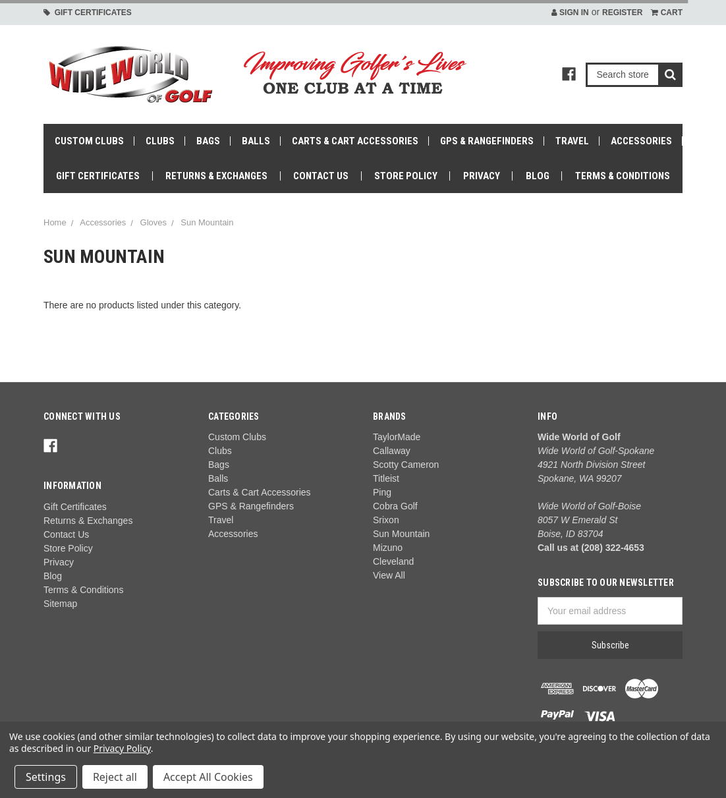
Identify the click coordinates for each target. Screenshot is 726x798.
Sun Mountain (207, 222)
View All (389, 575)
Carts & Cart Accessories (355, 141)
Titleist (386, 478)
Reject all (115, 777)
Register (622, 12)
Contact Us (321, 176)
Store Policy (405, 176)
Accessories (641, 141)
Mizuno (388, 547)
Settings (46, 777)
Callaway (391, 450)
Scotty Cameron (406, 464)
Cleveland (393, 561)
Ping (382, 492)
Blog (537, 176)
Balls (256, 141)
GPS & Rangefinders (487, 141)
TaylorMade (396, 437)
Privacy (481, 176)
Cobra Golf (395, 506)
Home (55, 222)
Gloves (153, 222)
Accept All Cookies (208, 777)
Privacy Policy (122, 748)
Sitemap (60, 603)
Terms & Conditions (622, 176)
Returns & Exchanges (216, 176)
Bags (208, 141)
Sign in (570, 12)
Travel (572, 141)
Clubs (160, 141)
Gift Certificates (87, 12)
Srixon (386, 520)
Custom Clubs (89, 141)
